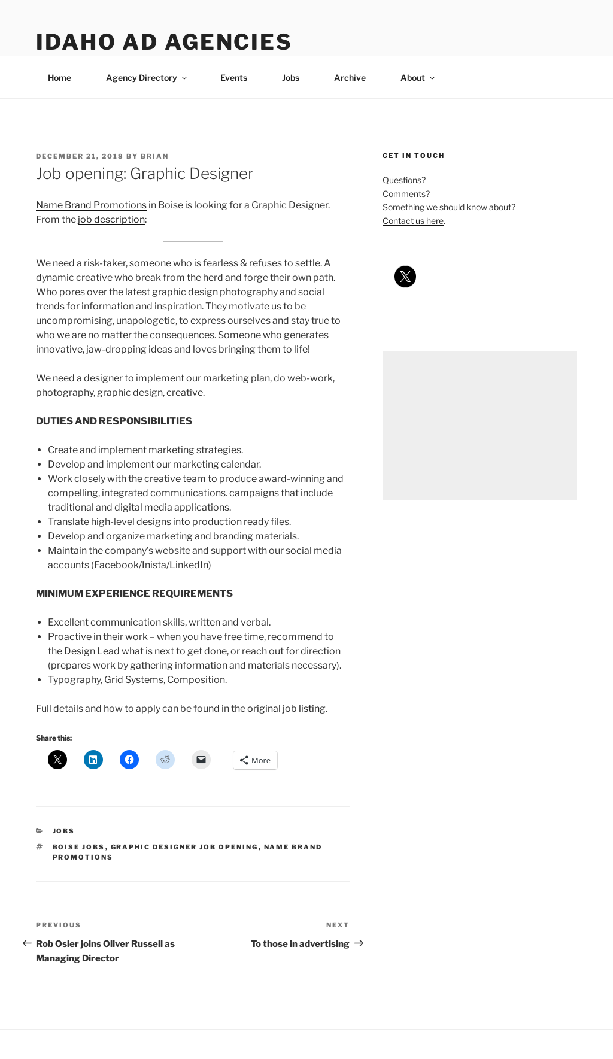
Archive (350, 77)
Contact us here (413, 221)
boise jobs (79, 847)
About (418, 77)
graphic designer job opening (185, 847)
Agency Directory (147, 77)
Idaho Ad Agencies (164, 42)
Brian (155, 156)
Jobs (290, 77)
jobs (64, 831)
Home (59, 77)
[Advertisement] (480, 425)
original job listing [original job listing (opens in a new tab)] (286, 708)
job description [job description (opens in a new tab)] (111, 219)
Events (233, 77)
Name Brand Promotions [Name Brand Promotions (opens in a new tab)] (91, 205)
